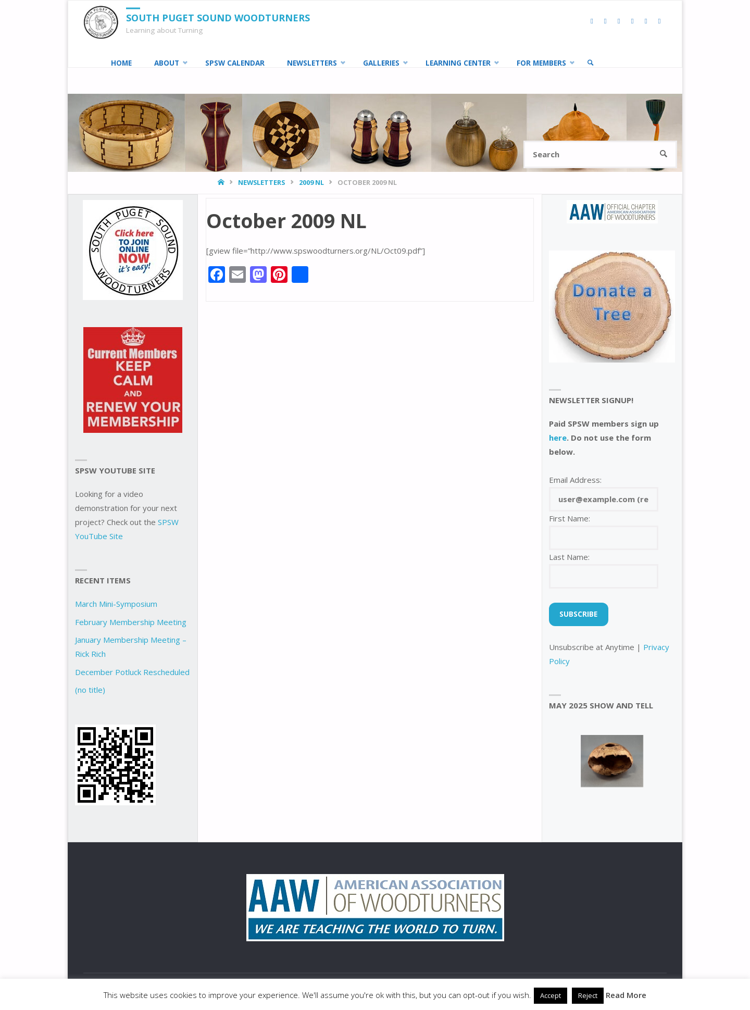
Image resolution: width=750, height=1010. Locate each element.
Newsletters (261, 182)
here (558, 437)
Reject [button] (587, 995)
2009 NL (311, 182)
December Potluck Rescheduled (132, 672)
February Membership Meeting (130, 622)
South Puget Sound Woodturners (218, 17)
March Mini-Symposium (116, 603)
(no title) (90, 689)
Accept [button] (550, 995)
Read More (626, 995)
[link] (590, 63)
